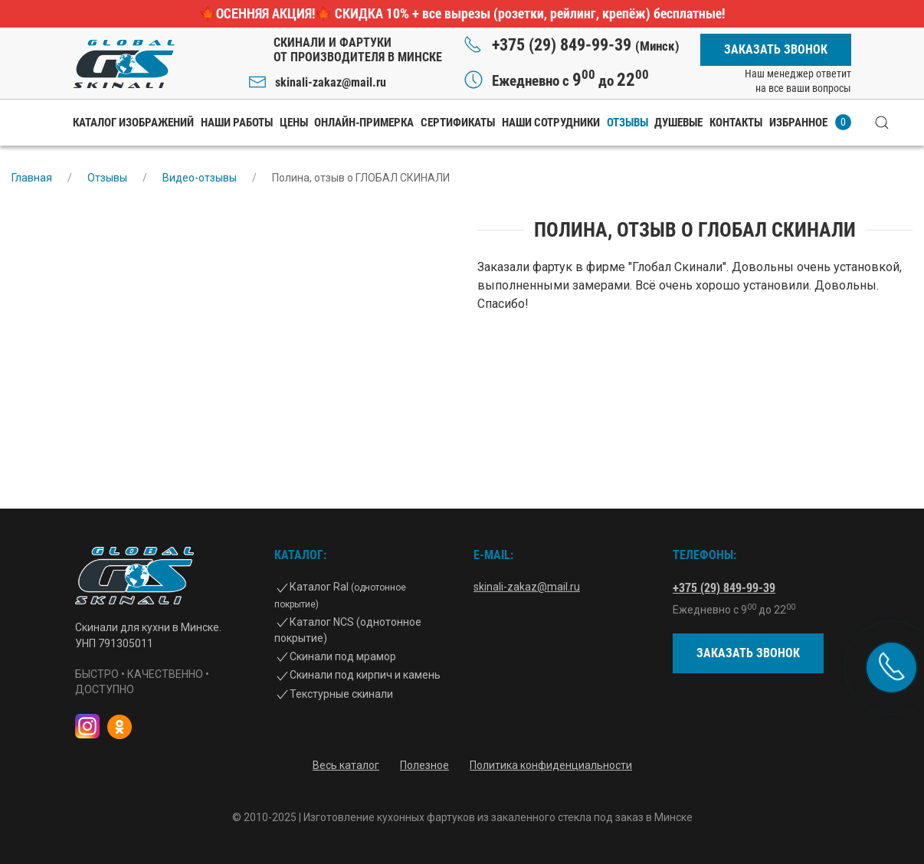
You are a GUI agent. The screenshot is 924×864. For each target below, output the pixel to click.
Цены (294, 122)
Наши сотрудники (551, 122)
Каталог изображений (133, 122)
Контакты (735, 122)
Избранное (810, 122)
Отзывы (627, 122)
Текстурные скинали (341, 694)
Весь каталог (346, 765)
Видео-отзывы (199, 178)
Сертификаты (458, 122)
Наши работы (237, 122)
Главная (31, 178)
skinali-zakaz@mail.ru (330, 82)
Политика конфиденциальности (551, 765)
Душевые (678, 122)
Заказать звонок (775, 49)
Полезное (424, 765)
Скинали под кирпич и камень (365, 675)
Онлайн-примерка (364, 122)
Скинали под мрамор (343, 656)
